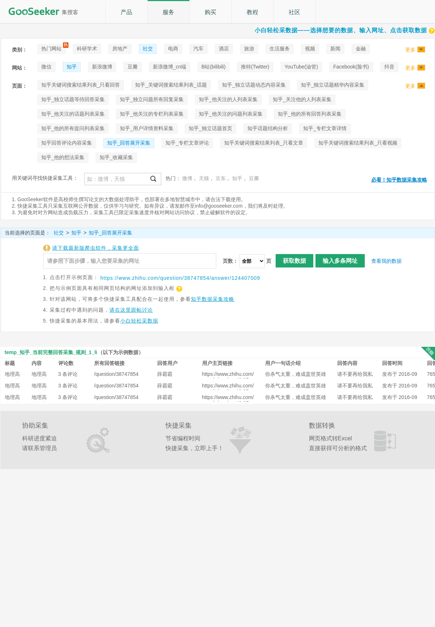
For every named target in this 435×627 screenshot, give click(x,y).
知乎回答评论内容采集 (66, 143)
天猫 (204, 178)
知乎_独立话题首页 (210, 128)
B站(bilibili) (213, 67)
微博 (187, 178)
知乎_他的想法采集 (63, 157)
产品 (126, 12)
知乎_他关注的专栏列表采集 (152, 114)
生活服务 (279, 48)
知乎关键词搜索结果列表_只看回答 (80, 85)
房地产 (119, 48)
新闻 (335, 48)
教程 (252, 12)
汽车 (198, 48)
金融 (361, 48)
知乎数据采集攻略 (212, 299)
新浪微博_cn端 (170, 67)
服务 (168, 12)
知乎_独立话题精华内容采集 (333, 85)
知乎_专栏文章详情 (325, 128)
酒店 (224, 48)
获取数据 (294, 261)
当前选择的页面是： (27, 233)
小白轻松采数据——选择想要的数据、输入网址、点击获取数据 (345, 30)
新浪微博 (102, 67)
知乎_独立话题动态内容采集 (254, 85)
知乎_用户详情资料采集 (146, 128)
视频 (310, 48)
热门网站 (51, 48)
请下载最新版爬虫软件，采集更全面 (95, 248)
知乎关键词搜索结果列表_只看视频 (357, 143)
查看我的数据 (386, 261)
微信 (46, 67)
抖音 (389, 67)
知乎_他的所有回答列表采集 (310, 114)
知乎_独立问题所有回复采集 (152, 99)
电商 (173, 48)
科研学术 (87, 48)
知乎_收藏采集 (116, 157)
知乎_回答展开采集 (129, 143)
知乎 (72, 67)
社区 (294, 12)
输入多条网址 (340, 261)
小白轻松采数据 (139, 321)
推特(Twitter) (255, 67)
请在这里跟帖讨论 (131, 310)
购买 (210, 12)
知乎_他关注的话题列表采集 (73, 114)
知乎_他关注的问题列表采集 (231, 114)
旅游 (249, 48)
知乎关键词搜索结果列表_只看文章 (263, 143)
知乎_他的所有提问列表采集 (73, 128)
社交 (148, 48)
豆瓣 (132, 67)
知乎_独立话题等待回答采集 (73, 99)
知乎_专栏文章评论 (187, 143)
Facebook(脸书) (351, 67)
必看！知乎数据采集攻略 (399, 180)
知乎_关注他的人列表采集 (302, 99)
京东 (221, 178)
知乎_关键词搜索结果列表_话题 (171, 85)
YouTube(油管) (301, 67)
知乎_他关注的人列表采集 (228, 99)
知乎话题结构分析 (267, 128)
